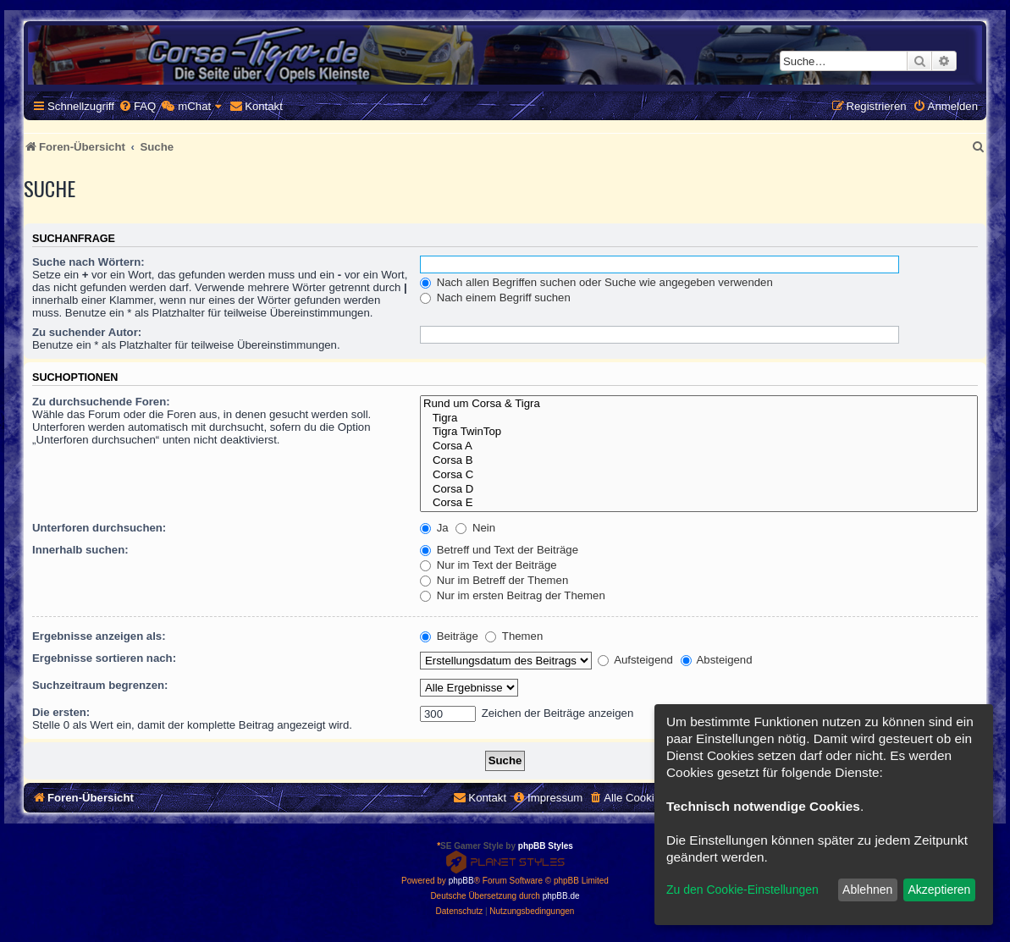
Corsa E (699, 503)
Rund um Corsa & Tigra (699, 404)
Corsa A (699, 446)
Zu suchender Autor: (86, 332)
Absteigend (717, 659)
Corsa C (699, 475)
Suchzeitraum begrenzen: (100, 685)
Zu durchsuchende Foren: (101, 401)
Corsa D (699, 489)
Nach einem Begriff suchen (495, 297)
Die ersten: (61, 712)
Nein (475, 527)
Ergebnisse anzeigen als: (99, 636)
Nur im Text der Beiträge (488, 565)
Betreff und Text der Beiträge (499, 549)
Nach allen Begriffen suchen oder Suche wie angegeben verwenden (596, 282)
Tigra (699, 418)
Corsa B (699, 461)
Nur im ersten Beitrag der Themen (512, 595)
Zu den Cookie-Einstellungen (742, 889)
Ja (434, 527)
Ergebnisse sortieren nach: (104, 658)
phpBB (461, 880)
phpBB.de (561, 896)
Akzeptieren (939, 889)
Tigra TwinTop (699, 432)
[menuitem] (137, 106)
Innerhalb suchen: (80, 549)
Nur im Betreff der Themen (494, 580)
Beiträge (449, 636)
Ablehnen (867, 889)
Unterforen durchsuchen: (99, 527)
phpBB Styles (545, 846)
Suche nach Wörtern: (88, 262)
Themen (514, 636)
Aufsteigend (635, 659)
